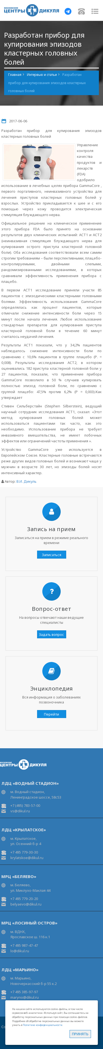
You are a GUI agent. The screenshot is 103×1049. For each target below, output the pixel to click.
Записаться (51, 554)
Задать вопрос (51, 634)
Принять (80, 1033)
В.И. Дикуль (26, 481)
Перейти (51, 714)
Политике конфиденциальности (42, 1025)
